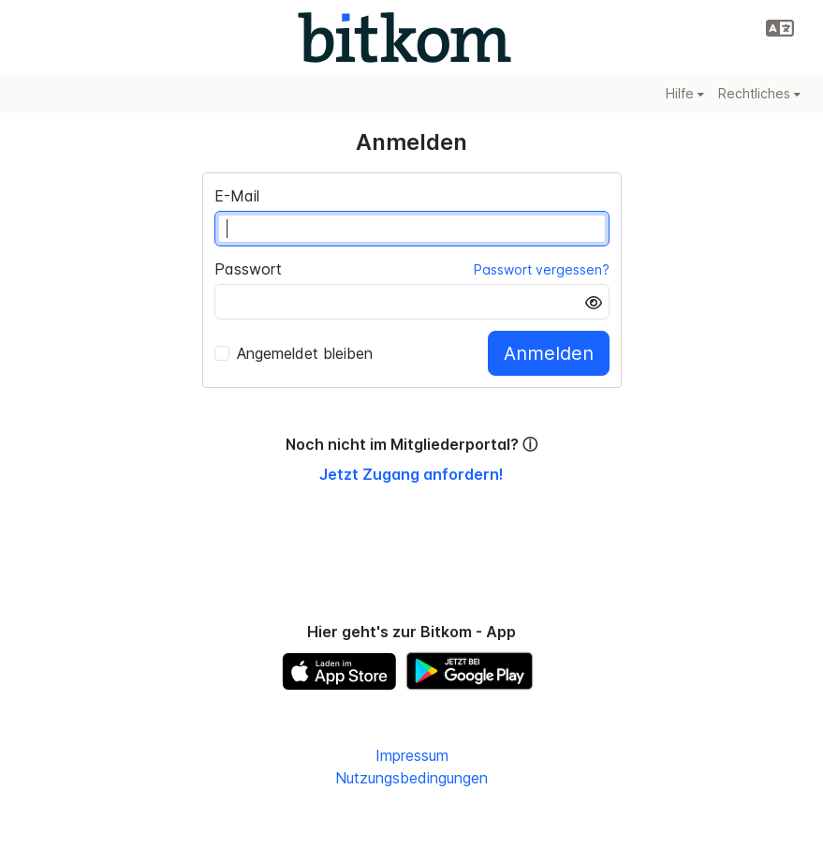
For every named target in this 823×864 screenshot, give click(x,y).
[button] (780, 28)
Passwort (248, 269)
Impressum (411, 755)
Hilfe (685, 93)
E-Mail (236, 195)
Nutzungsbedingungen (411, 777)
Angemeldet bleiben (293, 353)
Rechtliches (759, 93)
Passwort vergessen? (542, 269)
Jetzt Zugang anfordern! (411, 474)
